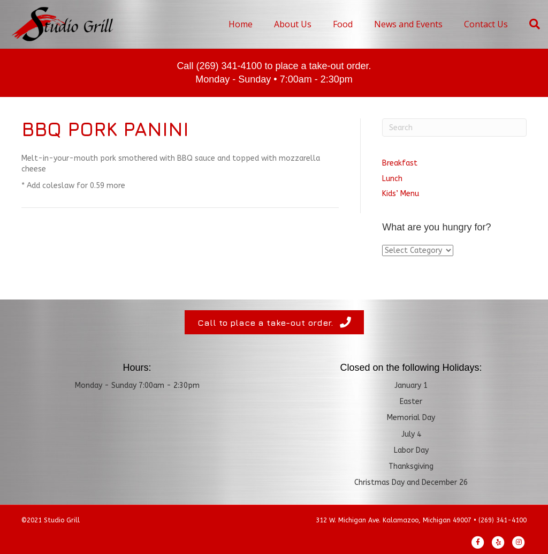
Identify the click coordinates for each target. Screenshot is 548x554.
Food (343, 24)
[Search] (529, 24)
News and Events (408, 24)
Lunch (392, 178)
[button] (274, 322)
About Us (292, 24)
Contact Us (486, 24)
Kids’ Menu (400, 193)
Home (241, 24)
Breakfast (399, 163)
